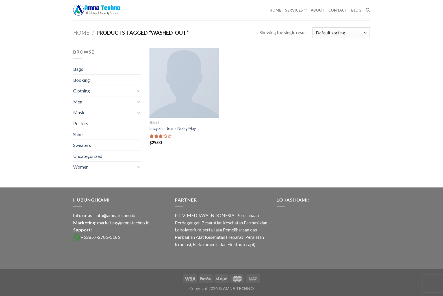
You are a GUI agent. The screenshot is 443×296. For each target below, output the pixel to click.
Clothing (81, 90)
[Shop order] (341, 32)
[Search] (368, 10)
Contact (337, 10)
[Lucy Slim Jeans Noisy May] (184, 83)
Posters (80, 123)
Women (80, 166)
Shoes (78, 134)
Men (77, 101)
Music (79, 112)
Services (296, 10)
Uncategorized (87, 156)
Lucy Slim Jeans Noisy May (172, 128)
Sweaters (82, 145)
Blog (356, 10)
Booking (81, 80)
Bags (78, 69)
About (317, 10)
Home (275, 10)
